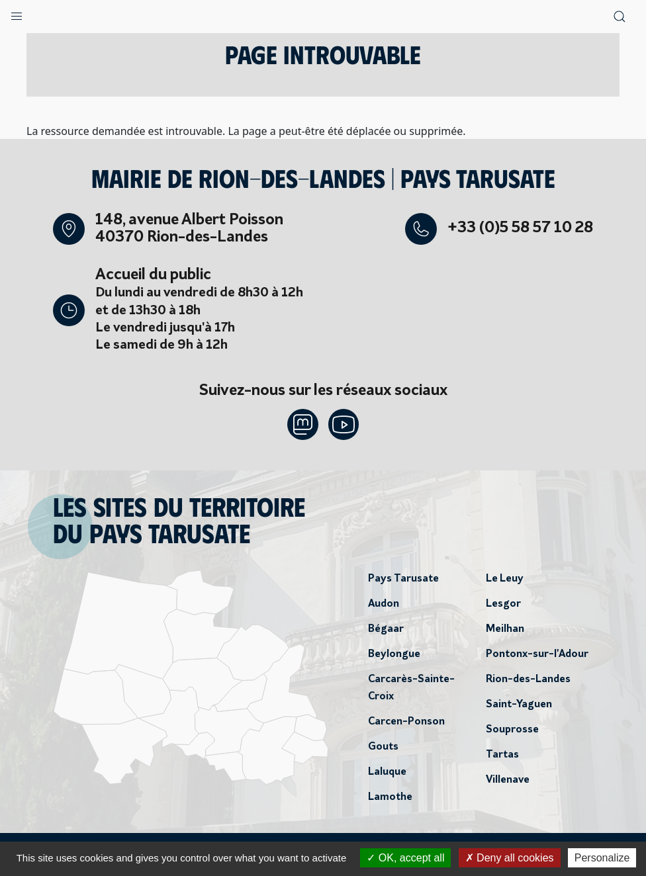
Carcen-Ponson (406, 722)
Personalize (602, 857)
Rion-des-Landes (528, 680)
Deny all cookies (509, 857)
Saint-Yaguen (519, 705)
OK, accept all (405, 857)
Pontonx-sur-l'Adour (537, 655)
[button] (16, 13)
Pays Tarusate (403, 579)
